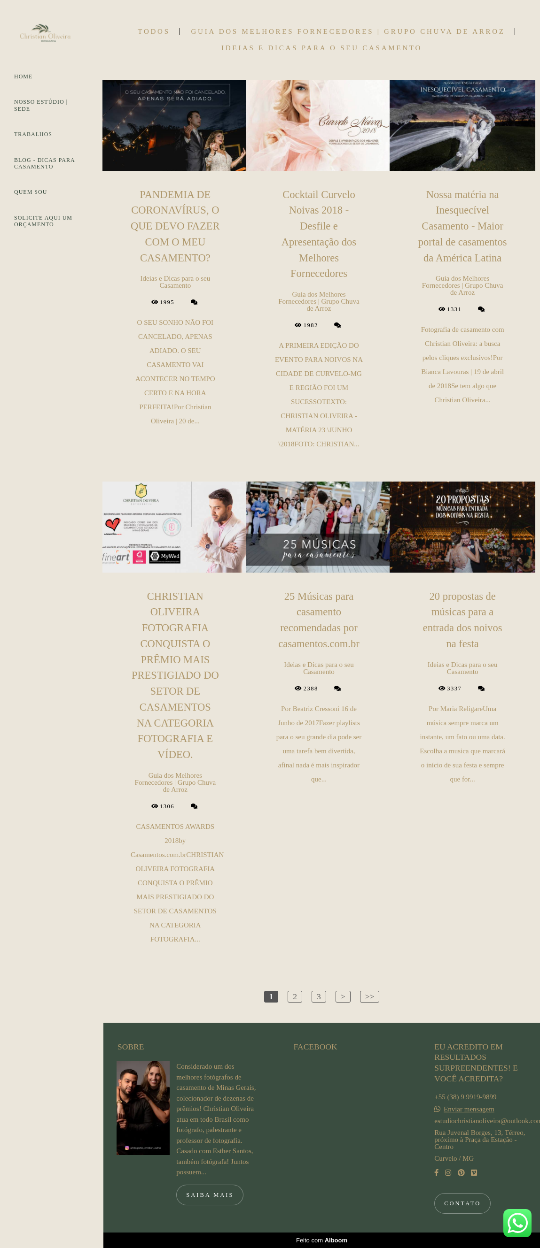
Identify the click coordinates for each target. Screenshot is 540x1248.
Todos (154, 31)
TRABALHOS (33, 134)
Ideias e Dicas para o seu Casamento (321, 48)
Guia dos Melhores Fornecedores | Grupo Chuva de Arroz (348, 31)
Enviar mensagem (469, 1109)
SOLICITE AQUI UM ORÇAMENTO (43, 221)
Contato (462, 1203)
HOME (23, 76)
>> (370, 996)
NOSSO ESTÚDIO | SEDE (41, 105)
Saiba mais (210, 1195)
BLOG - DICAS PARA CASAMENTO (44, 163)
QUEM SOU (30, 192)
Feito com (321, 1240)
